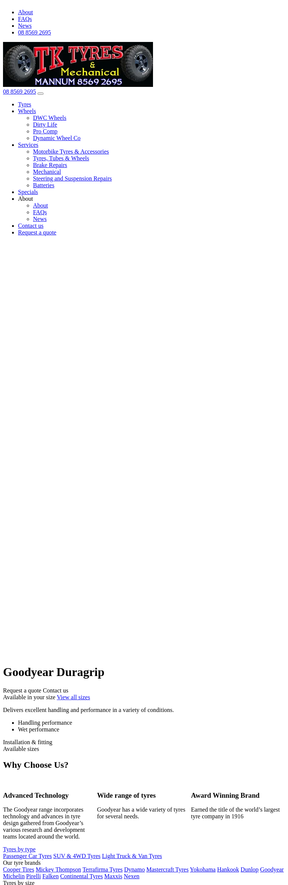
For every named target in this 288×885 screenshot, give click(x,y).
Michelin (14, 876)
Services (28, 145)
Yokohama (203, 869)
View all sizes (73, 697)
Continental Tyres (81, 876)
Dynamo (134, 869)
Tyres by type (19, 849)
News (25, 25)
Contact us (31, 225)
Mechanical (47, 172)
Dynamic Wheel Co (57, 138)
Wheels (27, 111)
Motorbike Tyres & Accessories (71, 151)
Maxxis (113, 876)
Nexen (132, 876)
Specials (28, 192)
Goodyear (272, 869)
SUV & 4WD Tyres (76, 856)
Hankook (228, 869)
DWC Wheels (49, 118)
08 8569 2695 (34, 32)
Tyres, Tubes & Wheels (61, 158)
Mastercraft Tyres (167, 869)
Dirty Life (45, 124)
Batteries (43, 185)
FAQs (25, 19)
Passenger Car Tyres (27, 856)
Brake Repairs (50, 165)
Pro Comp (45, 131)
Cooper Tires (18, 869)
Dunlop (250, 869)
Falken (50, 876)
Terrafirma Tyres (102, 869)
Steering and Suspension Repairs (72, 178)
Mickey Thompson (58, 869)
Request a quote (37, 232)
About (25, 12)
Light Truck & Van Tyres (132, 856)
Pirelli (33, 876)
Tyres (24, 104)
